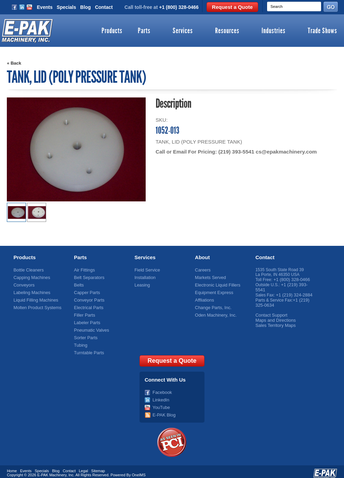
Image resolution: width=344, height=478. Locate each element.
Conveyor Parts (88, 298)
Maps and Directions (274, 317)
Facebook (162, 388)
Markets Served (209, 277)
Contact (104, 7)
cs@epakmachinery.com (284, 152)
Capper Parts (86, 291)
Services (183, 31)
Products (112, 31)
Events (45, 7)
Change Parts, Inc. (212, 305)
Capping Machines (30, 277)
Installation (144, 277)
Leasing (141, 284)
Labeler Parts (86, 320)
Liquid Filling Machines (34, 298)
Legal (83, 465)
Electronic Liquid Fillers (216, 284)
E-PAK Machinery (51, 469)
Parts (144, 31)
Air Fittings (83, 269)
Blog (85, 7)
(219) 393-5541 (235, 152)
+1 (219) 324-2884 (293, 293)
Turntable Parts (88, 348)
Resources (227, 31)
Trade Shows (322, 31)
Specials (66, 7)
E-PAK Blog (163, 409)
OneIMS (139, 469)
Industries (274, 31)
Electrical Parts (87, 305)
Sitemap (98, 465)
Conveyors (23, 284)
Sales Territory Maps (274, 322)
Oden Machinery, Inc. (214, 312)
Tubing (80, 341)
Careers (202, 269)
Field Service (146, 269)
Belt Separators (88, 277)
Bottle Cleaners (27, 269)
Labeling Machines (30, 291)
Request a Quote (232, 7)
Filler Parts (83, 312)
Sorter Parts (85, 334)
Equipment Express (212, 291)
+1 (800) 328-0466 (179, 7)
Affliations (204, 298)
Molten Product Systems (35, 305)
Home (12, 465)
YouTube (161, 402)
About (202, 257)
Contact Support (270, 312)
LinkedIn (160, 395)
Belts (78, 284)
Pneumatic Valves (90, 327)
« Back (14, 63)
